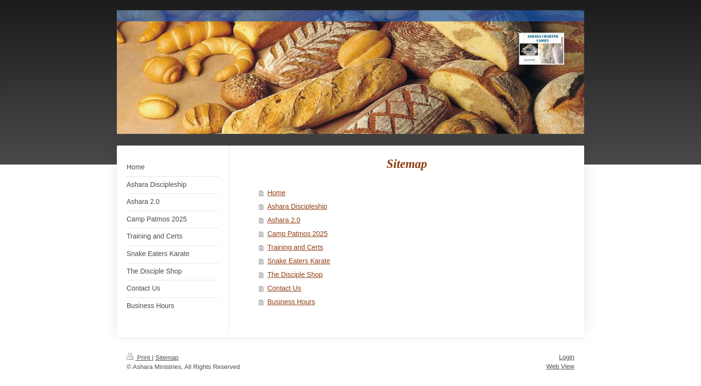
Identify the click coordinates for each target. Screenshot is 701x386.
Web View (560, 366)
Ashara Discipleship (297, 206)
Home (276, 193)
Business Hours (291, 302)
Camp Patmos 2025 (297, 234)
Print (139, 357)
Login (566, 357)
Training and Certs (295, 247)
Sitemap (167, 357)
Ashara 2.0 (283, 220)
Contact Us (284, 288)
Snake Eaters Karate (298, 261)
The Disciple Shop (295, 274)
